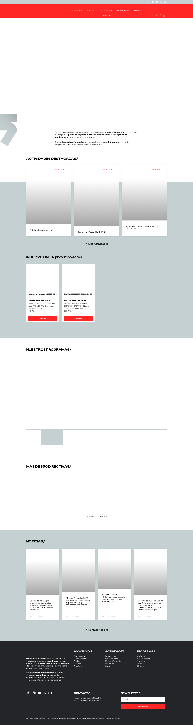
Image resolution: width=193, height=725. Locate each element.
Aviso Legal (81, 719)
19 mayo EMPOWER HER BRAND (91, 232)
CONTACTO (82, 693)
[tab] (52, 437)
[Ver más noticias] (86, 630)
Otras (107, 666)
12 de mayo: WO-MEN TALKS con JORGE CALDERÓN (55, 294)
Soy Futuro (141, 656)
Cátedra (140, 666)
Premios (77, 664)
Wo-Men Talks (111, 659)
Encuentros (110, 656)
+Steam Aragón (143, 659)
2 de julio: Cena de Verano (41, 230)
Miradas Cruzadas (113, 661)
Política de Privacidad (95, 719)
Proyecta (141, 661)
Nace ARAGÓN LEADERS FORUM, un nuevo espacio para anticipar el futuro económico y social (113, 598)
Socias (77, 661)
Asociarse (78, 666)
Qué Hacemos (80, 656)
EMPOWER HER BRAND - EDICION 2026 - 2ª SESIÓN (90, 294)
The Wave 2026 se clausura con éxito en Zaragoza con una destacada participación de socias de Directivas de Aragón (150, 605)
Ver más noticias (98, 629)
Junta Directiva (81, 659)
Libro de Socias (98, 516)
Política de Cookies (113, 719)
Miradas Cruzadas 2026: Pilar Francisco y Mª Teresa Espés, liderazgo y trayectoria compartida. (78, 601)
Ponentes (109, 664)
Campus (140, 664)
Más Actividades (98, 243)
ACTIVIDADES (115, 651)
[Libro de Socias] (87, 516)
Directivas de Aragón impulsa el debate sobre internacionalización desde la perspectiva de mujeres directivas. (42, 605)
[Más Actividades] (86, 243)
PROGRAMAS (146, 651)
